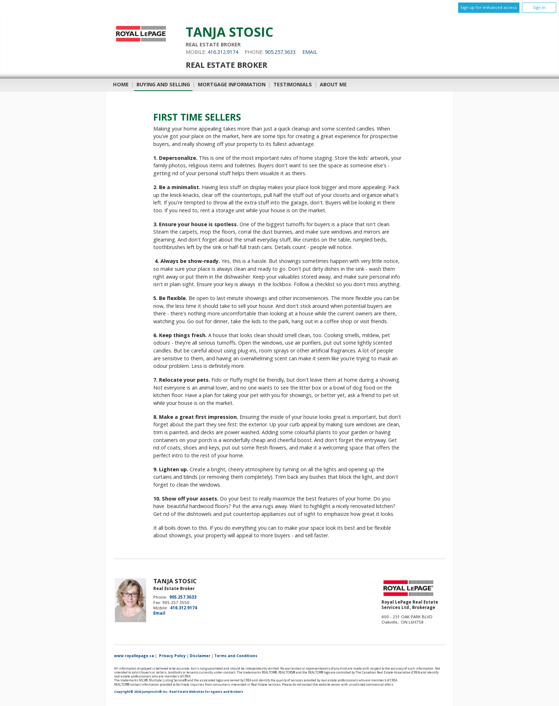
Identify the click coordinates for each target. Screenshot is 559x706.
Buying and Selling (163, 84)
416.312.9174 (222, 52)
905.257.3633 (280, 52)
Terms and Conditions (235, 655)
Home (121, 84)
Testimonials (292, 84)
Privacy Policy (172, 655)
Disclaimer (200, 655)
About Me (333, 84)
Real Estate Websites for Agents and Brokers (206, 692)
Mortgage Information (232, 84)
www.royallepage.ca (134, 655)
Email (309, 52)
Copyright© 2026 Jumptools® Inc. (141, 692)
